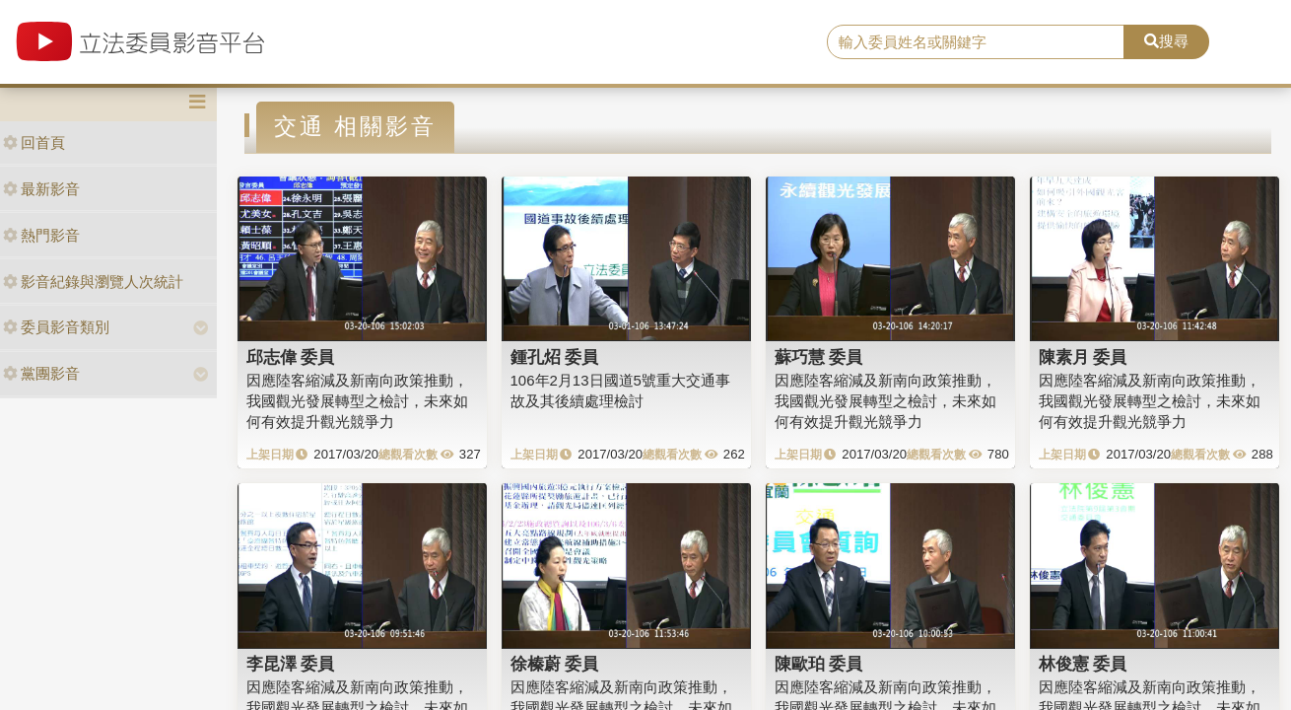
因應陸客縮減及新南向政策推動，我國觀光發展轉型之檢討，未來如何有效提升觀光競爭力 (357, 401)
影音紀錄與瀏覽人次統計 (93, 281)
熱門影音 (41, 235)
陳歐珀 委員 (819, 664)
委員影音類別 (56, 327)
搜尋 (1166, 41)
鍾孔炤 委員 (554, 357)
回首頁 (34, 142)
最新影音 (41, 188)
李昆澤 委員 (290, 664)
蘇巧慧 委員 (819, 357)
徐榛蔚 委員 (554, 664)
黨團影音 (41, 373)
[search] (975, 42)
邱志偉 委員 (290, 357)
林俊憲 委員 (1083, 664)
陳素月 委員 (1083, 357)
